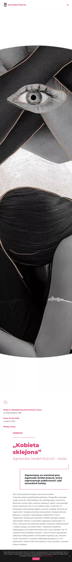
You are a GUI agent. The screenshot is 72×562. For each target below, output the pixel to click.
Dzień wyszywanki (57, 450)
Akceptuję (36, 558)
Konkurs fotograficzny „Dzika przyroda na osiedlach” (58, 339)
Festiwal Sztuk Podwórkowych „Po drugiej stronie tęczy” (35, 450)
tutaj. (49, 215)
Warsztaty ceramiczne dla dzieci (36, 338)
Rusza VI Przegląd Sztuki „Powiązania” (14, 339)
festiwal (33, 420)
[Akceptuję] (70, 556)
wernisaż (11, 420)
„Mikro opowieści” (13, 450)
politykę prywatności (47, 555)
